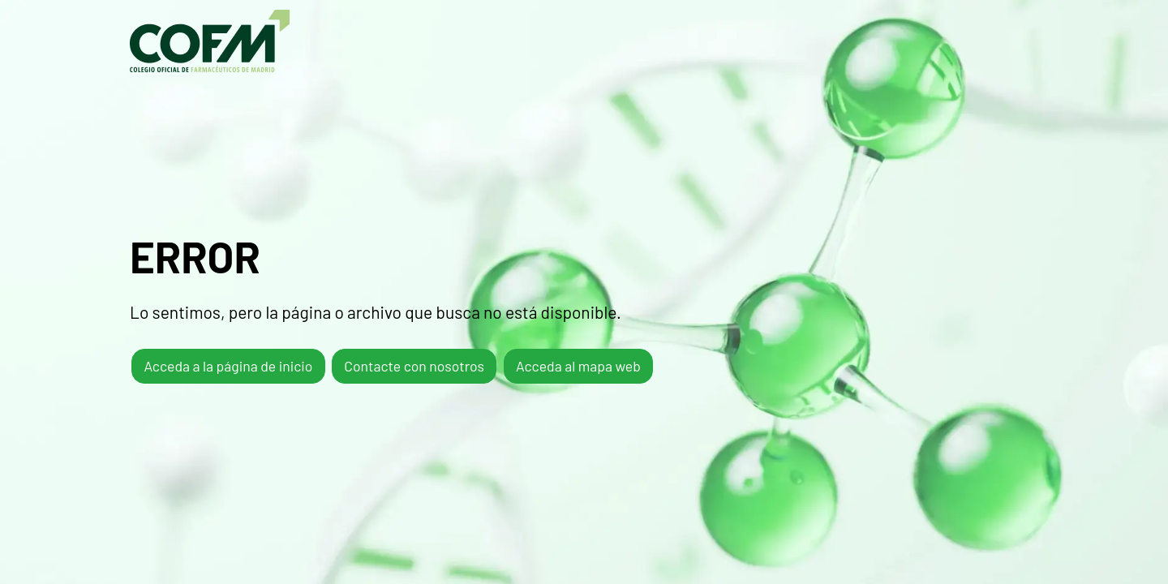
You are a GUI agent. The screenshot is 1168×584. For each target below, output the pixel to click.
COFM (210, 41)
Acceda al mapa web (578, 366)
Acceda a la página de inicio (228, 366)
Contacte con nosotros (414, 366)
